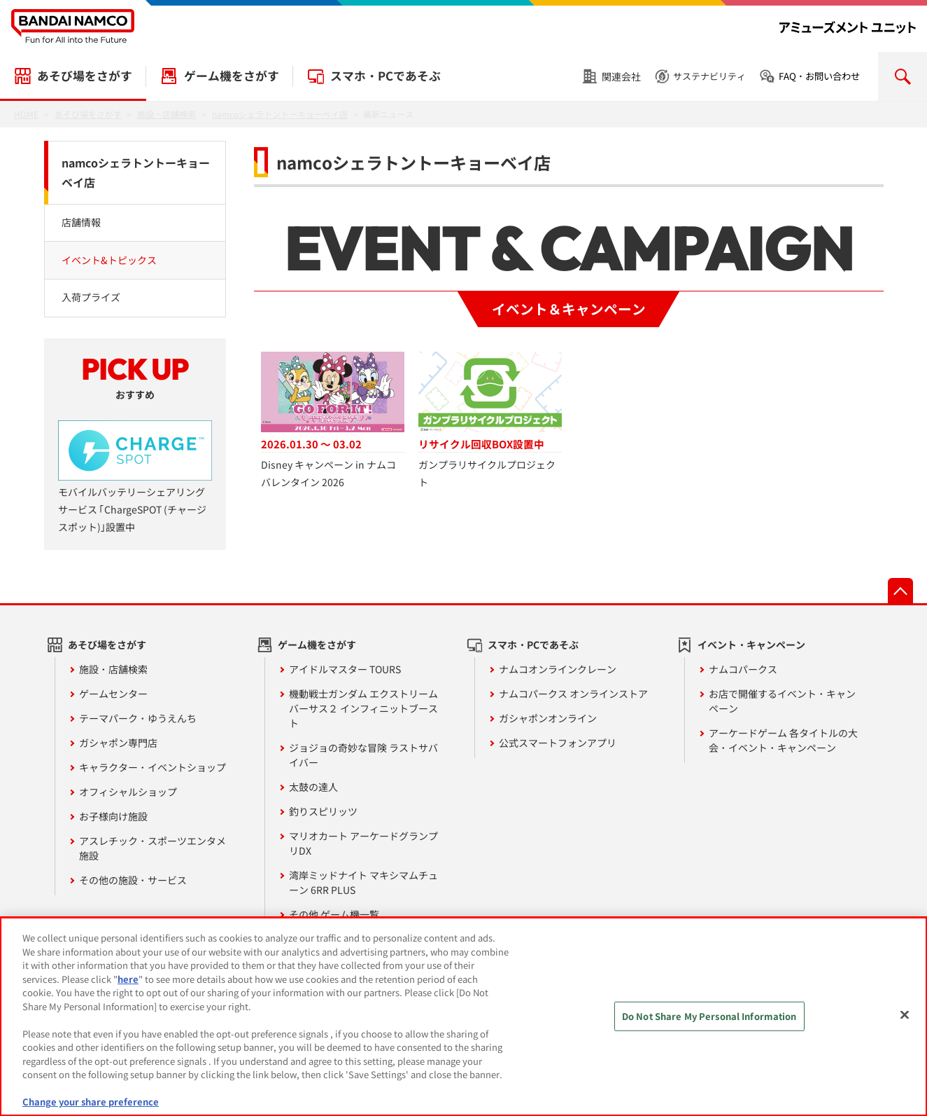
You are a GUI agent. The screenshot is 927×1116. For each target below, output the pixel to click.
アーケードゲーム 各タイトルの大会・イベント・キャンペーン (783, 740)
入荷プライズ (91, 297)
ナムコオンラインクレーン (557, 669)
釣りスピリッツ (323, 811)
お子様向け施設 (113, 816)
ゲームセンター (113, 694)
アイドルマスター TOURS (345, 669)
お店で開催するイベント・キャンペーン (782, 701)
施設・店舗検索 (113, 669)
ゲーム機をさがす (231, 75)
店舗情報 (81, 222)
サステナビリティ (709, 76)
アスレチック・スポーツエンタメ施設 (152, 848)
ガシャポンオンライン (548, 718)
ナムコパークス (743, 669)
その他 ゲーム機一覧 (334, 914)
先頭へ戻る (900, 590)
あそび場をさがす (84, 75)
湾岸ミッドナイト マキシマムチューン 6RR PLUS (363, 882)
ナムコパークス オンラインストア (573, 694)
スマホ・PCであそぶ (385, 75)
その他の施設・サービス (133, 880)
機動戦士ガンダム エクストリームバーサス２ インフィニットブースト (363, 708)
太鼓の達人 (313, 787)
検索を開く (902, 76)
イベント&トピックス (109, 260)
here (128, 985)
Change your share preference (90, 1108)
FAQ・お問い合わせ (819, 76)
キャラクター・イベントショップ (152, 767)
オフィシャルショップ (128, 792)
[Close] (904, 1021)
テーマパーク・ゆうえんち (138, 718)
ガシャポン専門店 (118, 743)
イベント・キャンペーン (751, 645)
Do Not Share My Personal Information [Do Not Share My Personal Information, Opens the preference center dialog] (709, 1022)
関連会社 (621, 76)
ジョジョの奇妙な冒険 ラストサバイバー (363, 754)
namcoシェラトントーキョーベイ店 (136, 172)
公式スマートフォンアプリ (557, 743)
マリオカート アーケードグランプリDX (363, 843)
